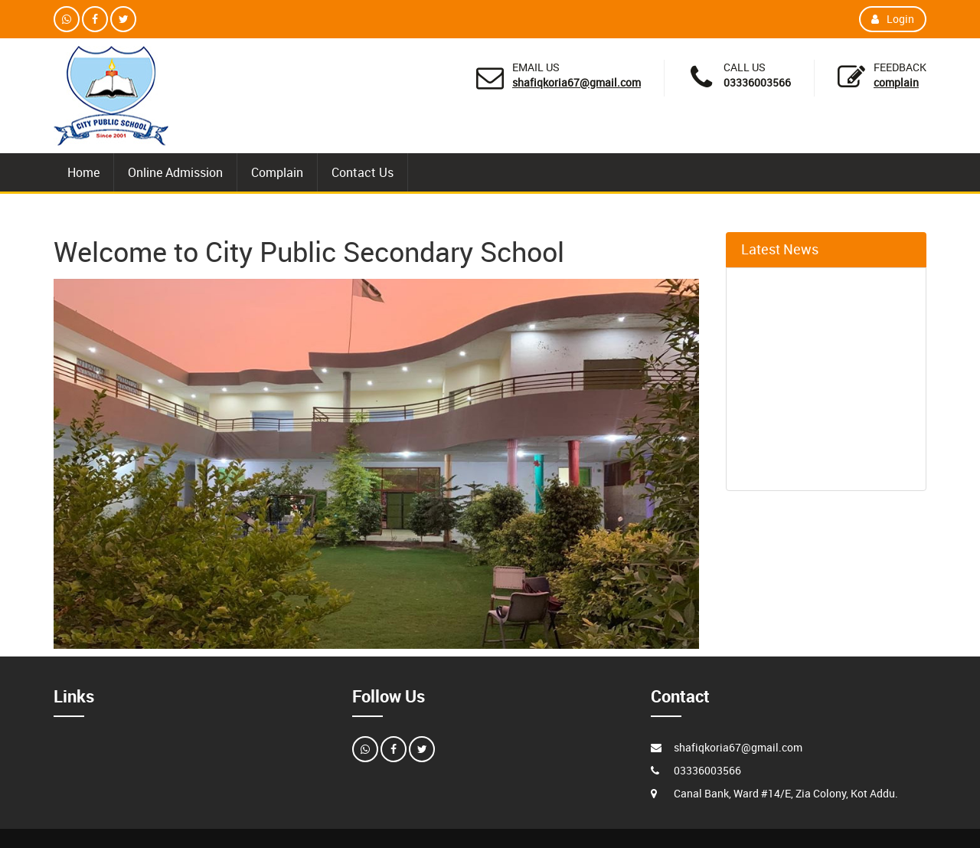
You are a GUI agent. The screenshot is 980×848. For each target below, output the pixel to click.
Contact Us (363, 172)
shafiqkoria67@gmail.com (576, 82)
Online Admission (175, 172)
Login (892, 18)
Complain (896, 82)
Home (83, 172)
